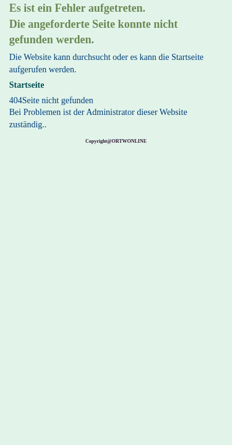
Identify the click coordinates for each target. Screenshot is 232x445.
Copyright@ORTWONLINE (116, 141)
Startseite (27, 85)
